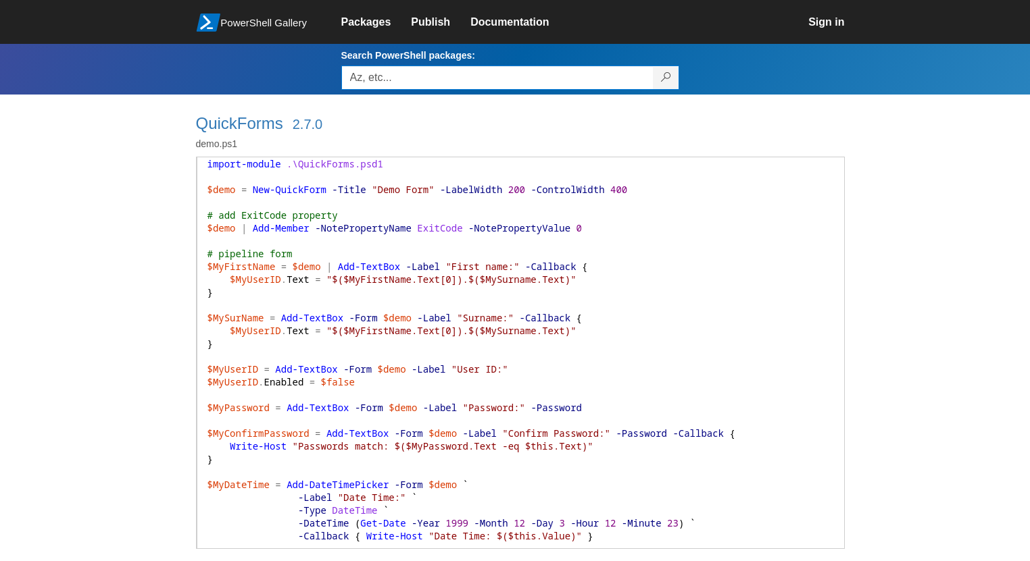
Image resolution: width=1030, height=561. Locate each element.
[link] (376, 22)
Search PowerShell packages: (408, 55)
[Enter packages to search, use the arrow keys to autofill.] (497, 77)
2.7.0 (307, 124)
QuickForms (239, 123)
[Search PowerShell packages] (666, 77)
